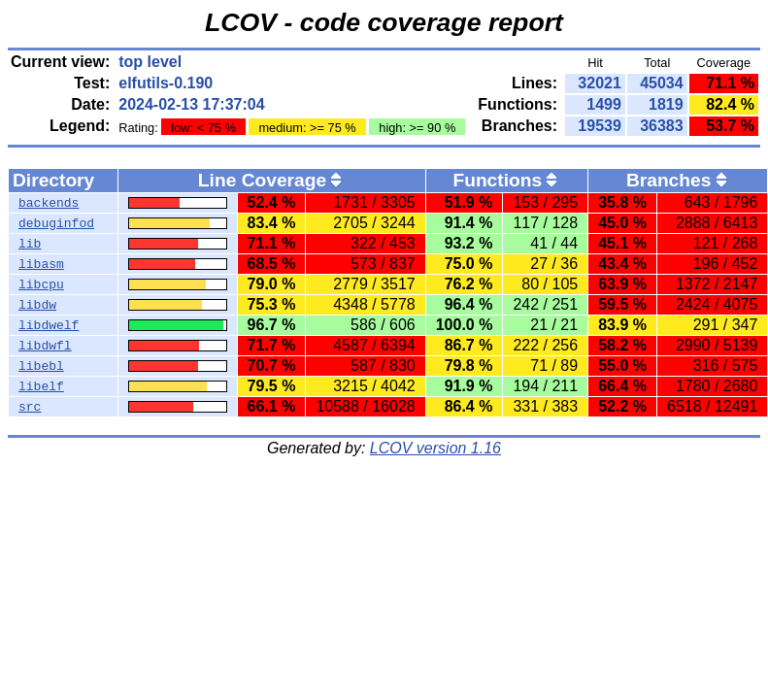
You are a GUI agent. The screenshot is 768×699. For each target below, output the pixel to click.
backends (48, 203)
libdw (37, 305)
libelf (41, 386)
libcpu (41, 284)
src (29, 407)
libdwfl (45, 345)
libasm (41, 264)
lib (29, 243)
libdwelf (48, 325)
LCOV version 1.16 (435, 448)
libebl (41, 366)
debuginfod (56, 223)
